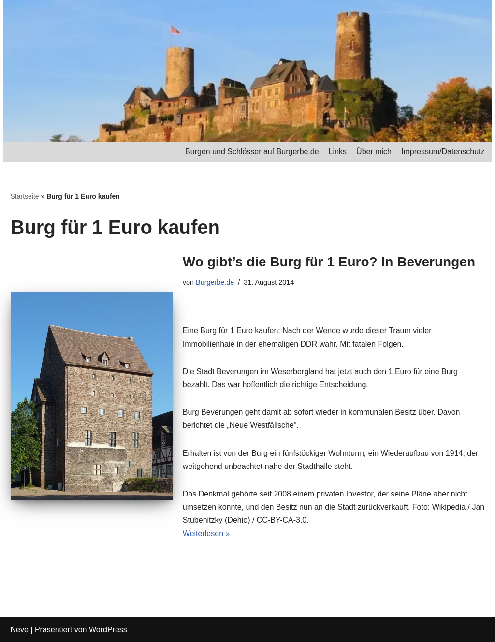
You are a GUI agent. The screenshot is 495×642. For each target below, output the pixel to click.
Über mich (374, 151)
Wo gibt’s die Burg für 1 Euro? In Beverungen (329, 261)
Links (338, 151)
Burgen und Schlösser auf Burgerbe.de (252, 151)
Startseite (25, 196)
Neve (20, 630)
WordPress (108, 630)
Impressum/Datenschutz (443, 151)
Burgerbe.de (215, 282)
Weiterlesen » (206, 533)
